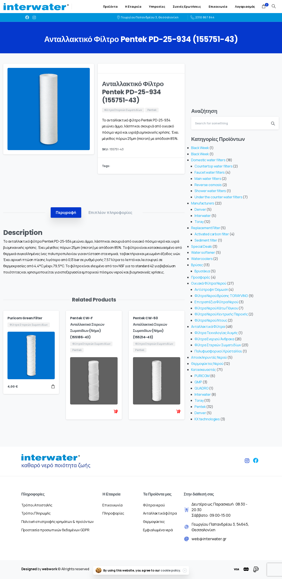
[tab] (66, 212)
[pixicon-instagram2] (247, 462)
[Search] (229, 123)
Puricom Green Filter (24, 318)
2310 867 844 (202, 17)
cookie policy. (171, 570)
